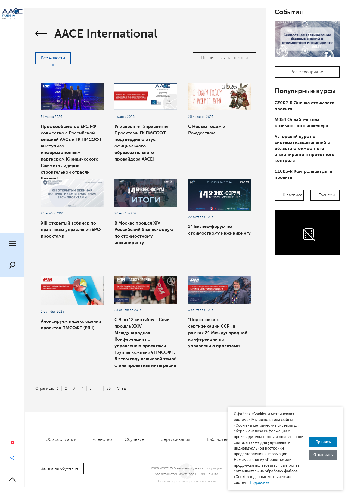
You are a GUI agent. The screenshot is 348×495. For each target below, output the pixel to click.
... (99, 388)
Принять (323, 442)
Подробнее (259, 482)
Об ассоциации (61, 439)
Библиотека (219, 439)
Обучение (135, 439)
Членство (102, 439)
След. (122, 388)
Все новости (53, 58)
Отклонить (323, 455)
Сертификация (175, 439)
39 (108, 388)
